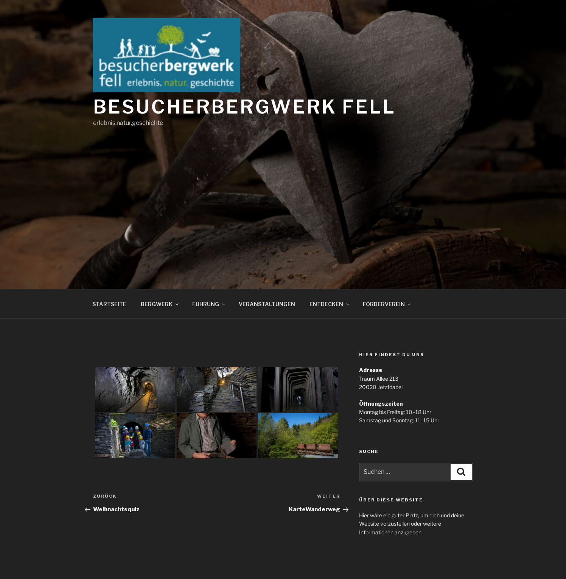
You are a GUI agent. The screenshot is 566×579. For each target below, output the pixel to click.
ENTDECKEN (329, 304)
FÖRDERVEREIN (387, 304)
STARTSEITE (109, 304)
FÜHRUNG (209, 304)
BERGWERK (160, 304)
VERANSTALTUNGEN (267, 304)
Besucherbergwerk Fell (244, 106)
